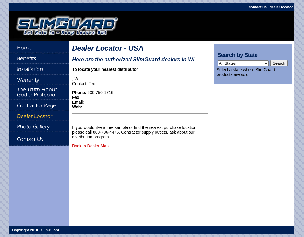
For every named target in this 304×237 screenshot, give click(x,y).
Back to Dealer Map (90, 146)
